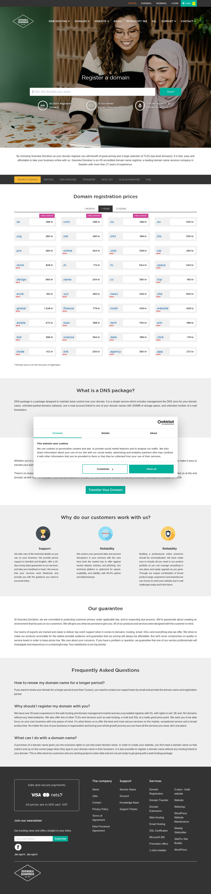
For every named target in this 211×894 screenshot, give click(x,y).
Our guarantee (129, 179)
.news (114, 294)
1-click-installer (157, 850)
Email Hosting (157, 824)
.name (67, 279)
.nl (64, 265)
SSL (154, 21)
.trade (20, 351)
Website (179, 800)
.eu (158, 222)
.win (159, 323)
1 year (105, 208)
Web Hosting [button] (59, 21)
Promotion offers (158, 843)
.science (68, 337)
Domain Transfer (158, 800)
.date (113, 337)
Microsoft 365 (136, 21)
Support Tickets (128, 809)
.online (67, 250)
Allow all (151, 469)
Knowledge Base (129, 802)
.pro (19, 250)
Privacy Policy (100, 809)
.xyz (65, 294)
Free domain (47, 216)
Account (124, 796)
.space (161, 265)
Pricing (48, 179)
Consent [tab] (57, 433)
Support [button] (168, 21)
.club (113, 250)
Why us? (107, 179)
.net (65, 236)
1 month (90, 208)
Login (175, 3)
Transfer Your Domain (105, 490)
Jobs (95, 796)
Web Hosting (156, 817)
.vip (158, 250)
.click (160, 337)
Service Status (128, 789)
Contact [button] (188, 21)
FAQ (148, 179)
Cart (188, 3)
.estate (21, 323)
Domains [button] (82, 21)
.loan (66, 323)
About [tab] (153, 433)
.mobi (114, 308)
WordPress (180, 849)
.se (18, 222)
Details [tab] (106, 433)
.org (19, 236)
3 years (121, 208)
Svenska (146, 3)
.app (159, 351)
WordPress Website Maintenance (181, 817)
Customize (105, 469)
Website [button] (102, 21)
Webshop (179, 806)
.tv (111, 265)
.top (159, 279)
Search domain (27, 179)
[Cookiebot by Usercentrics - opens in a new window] (160, 422)
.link (65, 351)
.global (21, 308)
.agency (115, 351)
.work (20, 294)
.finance (68, 308)
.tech (113, 323)
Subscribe (60, 838)
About (95, 789)
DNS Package (68, 179)
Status (132, 3)
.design (21, 279)
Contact (96, 802)
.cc (112, 279)
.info (113, 236)
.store (20, 265)
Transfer (89, 179)
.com (66, 222)
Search (170, 91)
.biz (158, 236)
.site (159, 294)
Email (118, 21)
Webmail (161, 3)
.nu (112, 222)
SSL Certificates (158, 830)
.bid (18, 337)
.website (162, 308)
